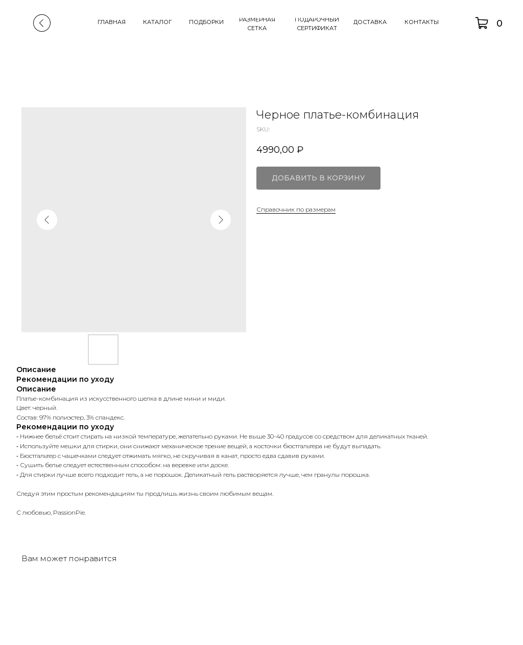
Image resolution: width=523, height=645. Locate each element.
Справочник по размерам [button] (296, 209)
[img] (42, 23)
